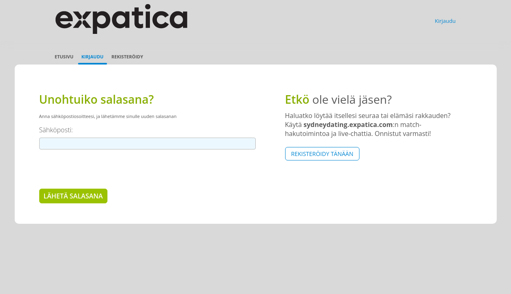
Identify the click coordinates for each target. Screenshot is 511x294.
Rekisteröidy (127, 56)
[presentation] (101, 169)
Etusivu (64, 56)
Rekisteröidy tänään (322, 154)
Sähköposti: (56, 129)
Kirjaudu (445, 20)
